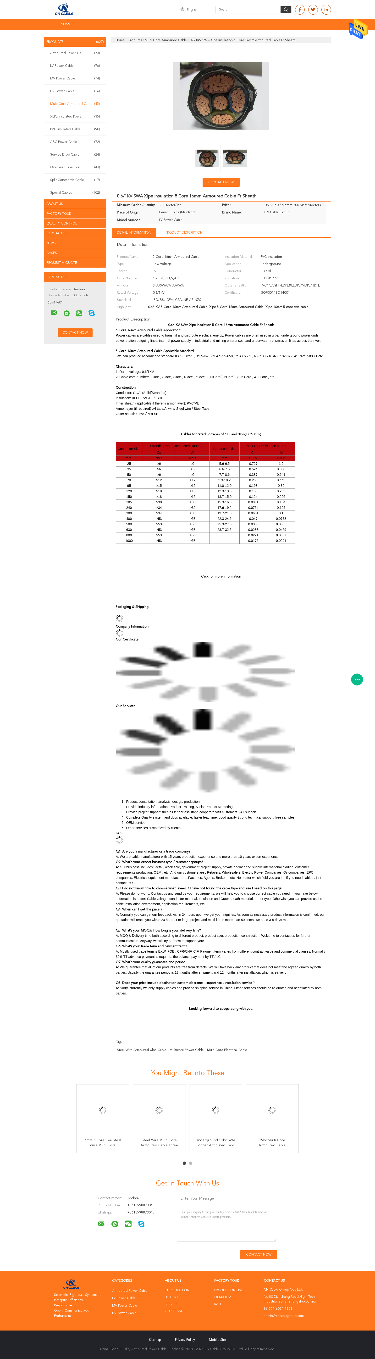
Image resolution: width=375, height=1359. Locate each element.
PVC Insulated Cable (75, 129)
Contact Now (221, 182)
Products (75, 42)
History (171, 1297)
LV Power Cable (75, 65)
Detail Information (134, 232)
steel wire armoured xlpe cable (141, 1050)
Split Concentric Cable (75, 180)
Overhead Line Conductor (75, 167)
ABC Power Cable (75, 142)
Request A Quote (61, 262)
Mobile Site (217, 1340)
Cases (51, 253)
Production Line (228, 1290)
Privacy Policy (185, 1340)
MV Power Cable (75, 78)
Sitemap (155, 1340)
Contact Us (56, 233)
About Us (54, 204)
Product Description (184, 232)
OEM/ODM (222, 1297)
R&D (217, 1304)
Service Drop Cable (75, 154)
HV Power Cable (75, 91)
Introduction (177, 1290)
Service (171, 1304)
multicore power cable (187, 1050)
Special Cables (75, 192)
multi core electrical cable (227, 1050)
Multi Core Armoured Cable (75, 103)
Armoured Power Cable (75, 53)
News (65, 24)
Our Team (173, 1311)
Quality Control (61, 223)
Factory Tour (58, 213)
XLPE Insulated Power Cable (75, 116)
